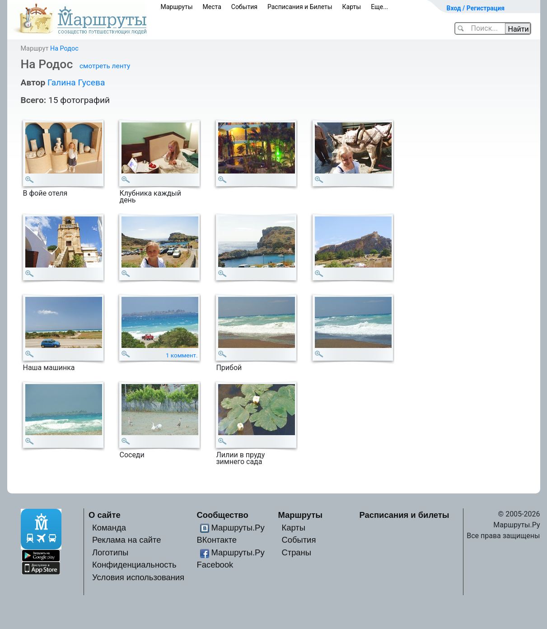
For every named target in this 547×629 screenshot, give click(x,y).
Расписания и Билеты (299, 6)
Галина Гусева (76, 82)
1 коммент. (182, 355)
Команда (109, 527)
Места (212, 6)
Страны (296, 552)
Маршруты (177, 6)
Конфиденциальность (134, 564)
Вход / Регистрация (476, 8)
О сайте (105, 515)
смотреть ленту (104, 66)
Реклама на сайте (126, 540)
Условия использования (138, 577)
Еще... (379, 6)
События (244, 6)
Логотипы (110, 552)
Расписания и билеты (404, 515)
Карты (351, 6)
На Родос (64, 48)
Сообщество (222, 515)
